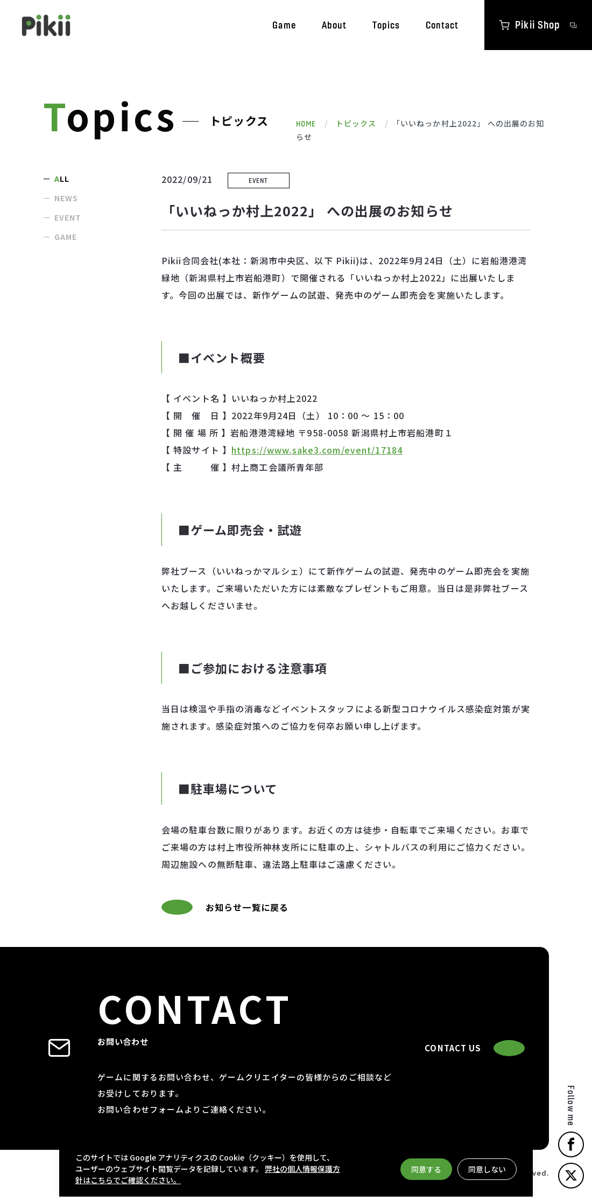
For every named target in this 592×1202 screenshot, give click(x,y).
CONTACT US (475, 1048)
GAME (65, 236)
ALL (61, 178)
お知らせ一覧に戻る (224, 907)
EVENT (68, 217)
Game (283, 25)
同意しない (487, 1169)
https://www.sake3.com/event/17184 (317, 449)
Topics (386, 25)
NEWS (66, 198)
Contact (442, 25)
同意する (426, 1169)
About (334, 25)
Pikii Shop (538, 24)
